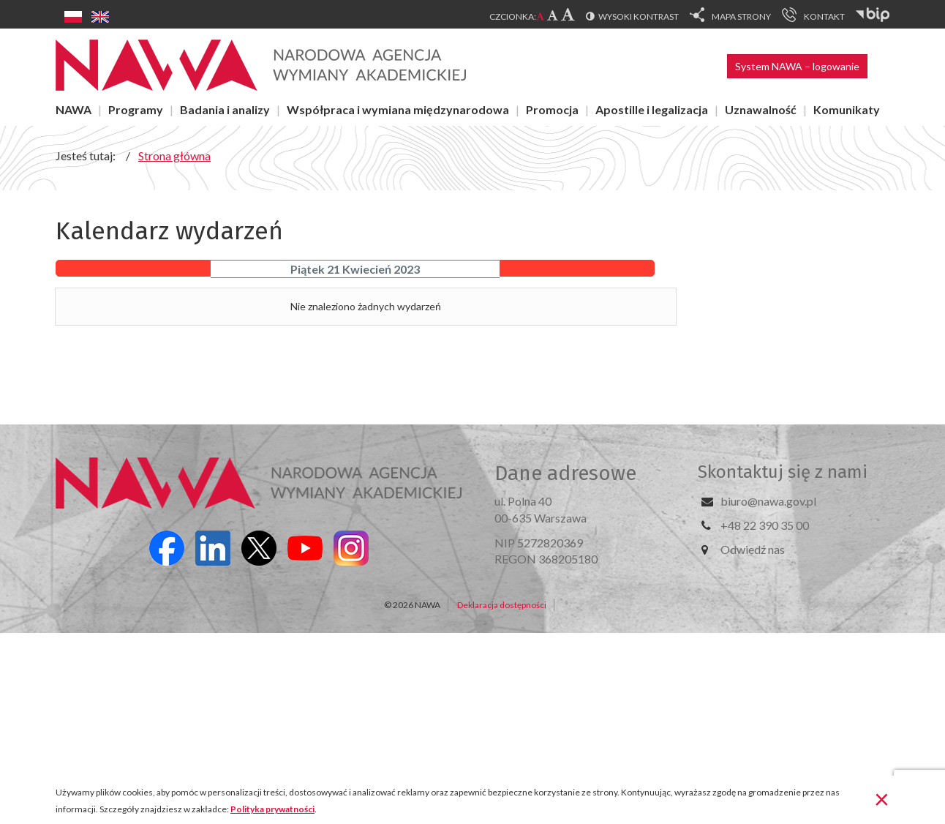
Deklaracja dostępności (501, 604)
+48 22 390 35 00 (764, 525)
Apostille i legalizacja (651, 109)
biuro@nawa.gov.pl (768, 501)
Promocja (552, 109)
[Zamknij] (881, 798)
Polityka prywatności (272, 809)
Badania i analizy (225, 109)
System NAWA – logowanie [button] (797, 66)
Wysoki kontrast (638, 16)
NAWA (73, 109)
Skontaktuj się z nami (782, 472)
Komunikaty (846, 109)
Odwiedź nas (752, 549)
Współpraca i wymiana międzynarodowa (398, 109)
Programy (135, 109)
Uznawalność (761, 109)
